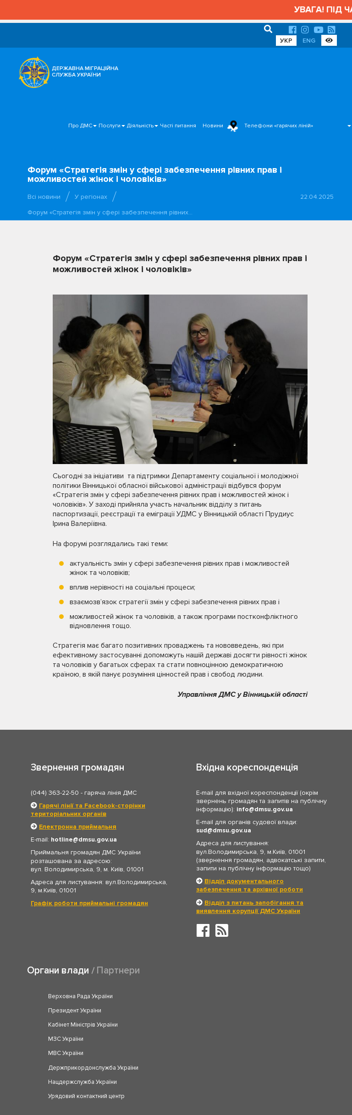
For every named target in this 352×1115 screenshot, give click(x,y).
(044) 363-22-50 (55, 793)
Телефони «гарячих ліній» (278, 125)
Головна (173, 1080)
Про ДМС (80, 125)
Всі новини (44, 197)
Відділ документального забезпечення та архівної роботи (249, 885)
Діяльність (140, 125)
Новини (213, 125)
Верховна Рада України (80, 996)
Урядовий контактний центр (236, 1039)
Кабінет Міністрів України (83, 1010)
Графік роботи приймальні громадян (89, 903)
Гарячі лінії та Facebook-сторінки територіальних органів (88, 810)
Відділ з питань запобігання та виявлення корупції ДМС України (249, 907)
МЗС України (215, 1010)
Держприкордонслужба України (243, 1024)
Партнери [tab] (118, 970)
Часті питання (178, 125)
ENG (308, 40)
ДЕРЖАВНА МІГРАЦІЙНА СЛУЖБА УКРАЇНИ (85, 71)
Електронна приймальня (77, 827)
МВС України (65, 1024)
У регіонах (91, 197)
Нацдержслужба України (82, 1039)
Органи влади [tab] (58, 970)
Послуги (110, 125)
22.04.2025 (317, 197)
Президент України (224, 996)
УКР (286, 40)
